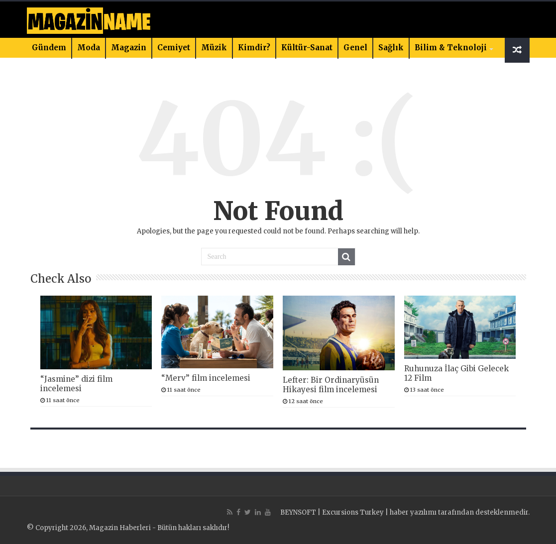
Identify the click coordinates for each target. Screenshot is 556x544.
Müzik (214, 47)
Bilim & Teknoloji (451, 47)
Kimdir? (254, 47)
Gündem (49, 47)
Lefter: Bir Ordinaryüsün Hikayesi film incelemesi (331, 384)
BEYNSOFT (298, 512)
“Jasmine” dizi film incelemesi (76, 383)
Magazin (128, 47)
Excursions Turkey (353, 512)
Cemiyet (173, 47)
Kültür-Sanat (307, 47)
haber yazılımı (413, 512)
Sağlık (391, 47)
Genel (355, 47)
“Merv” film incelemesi (205, 378)
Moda (88, 47)
